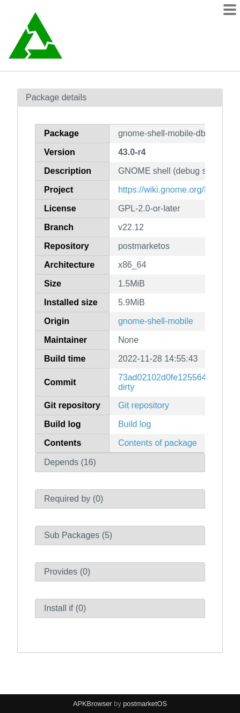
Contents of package (157, 442)
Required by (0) (73, 498)
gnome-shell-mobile (155, 321)
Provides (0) (67, 571)
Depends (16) (70, 462)
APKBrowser (92, 704)
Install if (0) (65, 608)
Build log (134, 424)
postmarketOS (145, 704)
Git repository (143, 405)
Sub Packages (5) (78, 535)
